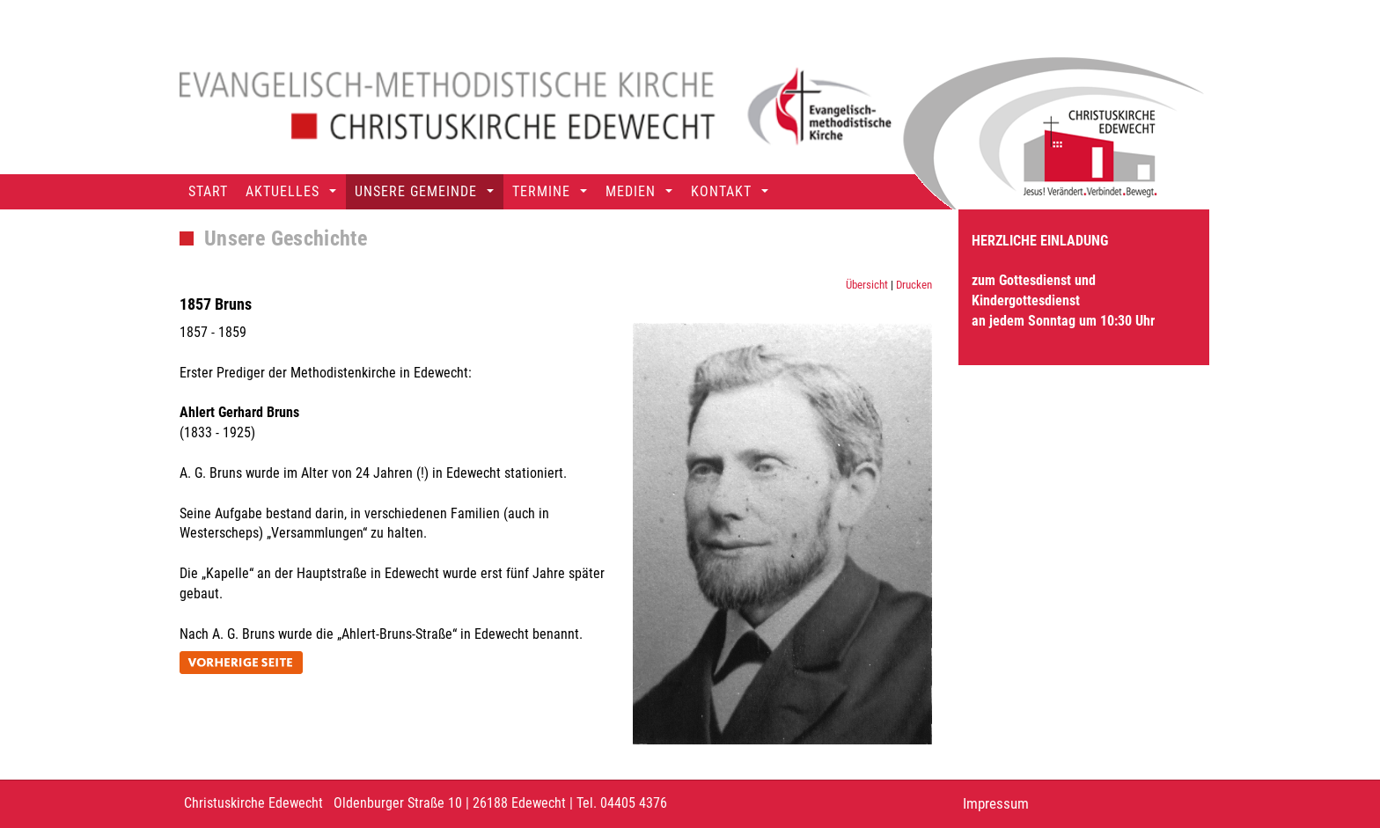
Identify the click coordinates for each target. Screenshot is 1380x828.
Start (208, 191)
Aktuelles (282, 191)
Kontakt (721, 191)
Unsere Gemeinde (416, 191)
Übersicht (867, 284)
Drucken (914, 284)
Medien (631, 191)
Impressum (996, 803)
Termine (541, 191)
